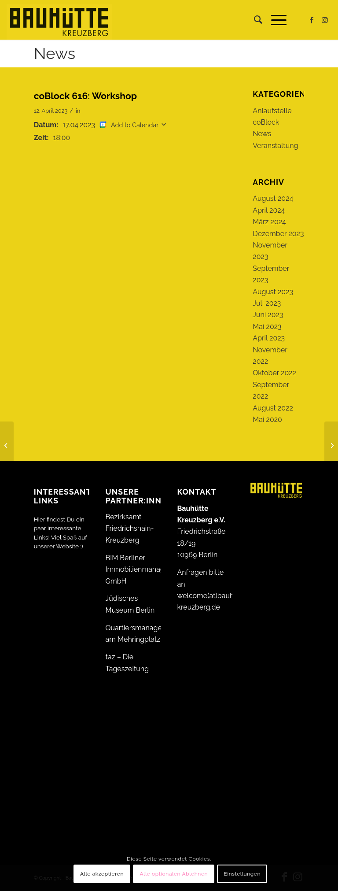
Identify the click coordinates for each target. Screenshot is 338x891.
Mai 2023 (267, 326)
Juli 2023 (267, 303)
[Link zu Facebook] (311, 19)
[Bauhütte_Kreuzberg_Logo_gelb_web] (59, 20)
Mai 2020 (267, 419)
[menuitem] (253, 20)
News (54, 53)
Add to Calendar (134, 125)
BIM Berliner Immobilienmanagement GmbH (146, 569)
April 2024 (269, 210)
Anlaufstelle (272, 111)
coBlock (266, 122)
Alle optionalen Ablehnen (174, 874)
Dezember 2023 (278, 233)
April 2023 (269, 338)
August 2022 (273, 408)
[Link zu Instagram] (324, 19)
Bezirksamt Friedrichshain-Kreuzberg (130, 528)
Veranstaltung (275, 145)
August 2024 (273, 198)
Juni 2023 (268, 315)
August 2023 (273, 292)
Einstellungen (242, 874)
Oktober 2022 (274, 373)
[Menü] (274, 20)
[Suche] (253, 20)
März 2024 (269, 222)
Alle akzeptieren (102, 874)
